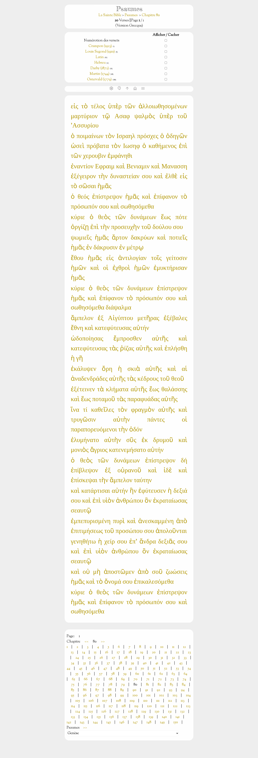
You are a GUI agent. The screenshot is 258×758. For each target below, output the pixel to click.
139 (151, 717)
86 (85, 690)
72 (160, 679)
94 (183, 690)
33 (185, 657)
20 (154, 652)
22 (177, 652)
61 (149, 674)
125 (91, 711)
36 (96, 663)
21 (165, 652)
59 (124, 674)
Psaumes (131, 15)
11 (173, 647)
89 (122, 690)
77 (98, 684)
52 (165, 668)
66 (85, 679)
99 (122, 695)
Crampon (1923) (100, 46)
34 (72, 663)
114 (73, 706)
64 (185, 674)
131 (170, 711)
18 (130, 652)
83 (171, 684)
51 (154, 668)
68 (110, 679)
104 (188, 695)
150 (175, 722)
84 (183, 684)
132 (182, 711)
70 (135, 679)
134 (86, 717)
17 (118, 652)
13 (72, 652)
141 (178, 717)
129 (144, 711)
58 (112, 674)
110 (145, 700)
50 (142, 668)
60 (137, 674)
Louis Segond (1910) (100, 51)
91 (146, 690)
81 (147, 684)
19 (141, 652)
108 (118, 700)
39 (132, 663)
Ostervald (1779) (99, 79)
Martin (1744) (99, 74)
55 (76, 674)
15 (95, 652)
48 (118, 668)
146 (122, 722)
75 (72, 684)
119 (136, 706)
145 (108, 722)
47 (105, 668)
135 (99, 717)
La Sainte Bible (110, 15)
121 (162, 706)
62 (161, 674)
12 (184, 647)
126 (104, 711)
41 (156, 663)
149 (162, 722)
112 (170, 700)
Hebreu (100, 62)
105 (77, 700)
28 (125, 657)
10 (161, 647)
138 (138, 717)
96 (85, 695)
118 (124, 706)
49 (130, 668)
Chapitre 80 (151, 15)
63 (173, 674)
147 (135, 722)
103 (175, 695)
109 (132, 700)
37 (108, 663)
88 (109, 690)
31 (162, 657)
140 (164, 717)
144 (95, 722)
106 (91, 700)
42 (168, 663)
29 (138, 657)
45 (80, 668)
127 (117, 711)
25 (89, 657)
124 (77, 711)
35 (84, 663)
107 (104, 700)
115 (85, 706)
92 (158, 690)
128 (130, 711)
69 (123, 679)
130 (157, 711)
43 (180, 663)
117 (111, 706)
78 (110, 684)
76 (85, 684)
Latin (100, 57)
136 (111, 717)
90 (134, 690)
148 (149, 722)
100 (135, 695)
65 (73, 679)
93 (170, 690)
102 (161, 695)
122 (175, 706)
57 (100, 674)
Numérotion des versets (101, 40)
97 (97, 695)
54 (189, 668)
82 (159, 684)
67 (98, 679)
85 (72, 690)
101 (148, 695)
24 (77, 657)
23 (189, 652)
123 (188, 706)
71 (147, 679)
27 (113, 657)
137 (125, 717)
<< (87, 641)
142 (69, 722)
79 (123, 684)
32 (173, 657)
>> (103, 641)
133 (73, 717)
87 (97, 690)
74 (184, 679)
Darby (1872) (99, 68)
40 (145, 663)
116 (98, 706)
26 (101, 657)
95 (72, 695)
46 (93, 668)
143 (82, 722)
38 (120, 663)
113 (182, 700)
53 (177, 668)
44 (68, 668)
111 (157, 700)
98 (109, 695)
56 (88, 674)
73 (172, 679)
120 (149, 706)
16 (106, 652)
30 (150, 657)
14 (83, 652)
